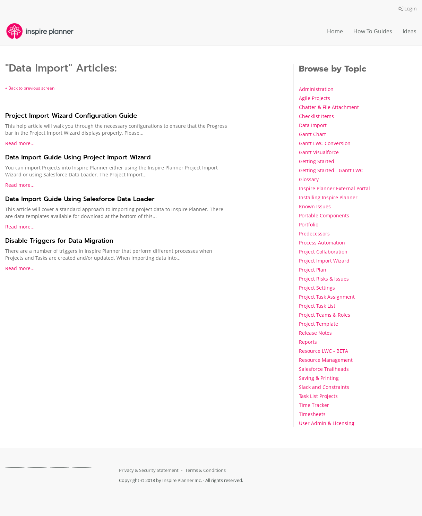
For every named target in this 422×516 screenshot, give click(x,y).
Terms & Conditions (205, 470)
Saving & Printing (319, 378)
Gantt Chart (312, 134)
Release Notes (315, 333)
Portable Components (324, 215)
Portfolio (308, 224)
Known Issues (315, 206)
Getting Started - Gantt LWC (331, 170)
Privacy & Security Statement (149, 470)
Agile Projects (314, 98)
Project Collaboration (323, 251)
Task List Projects (318, 396)
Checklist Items (316, 116)
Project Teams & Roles (324, 314)
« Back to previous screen (29, 88)
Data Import (313, 125)
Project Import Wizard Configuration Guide (71, 115)
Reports (308, 342)
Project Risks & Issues (324, 278)
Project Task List (317, 305)
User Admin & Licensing (326, 423)
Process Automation (322, 242)
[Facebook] (15, 467)
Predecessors (314, 233)
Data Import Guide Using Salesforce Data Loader (80, 199)
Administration (316, 89)
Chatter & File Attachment (329, 107)
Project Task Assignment (327, 296)
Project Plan (312, 269)
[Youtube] (82, 467)
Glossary (309, 179)
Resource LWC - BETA (323, 351)
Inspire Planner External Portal (334, 188)
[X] (37, 467)
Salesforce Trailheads (324, 369)
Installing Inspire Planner (328, 197)
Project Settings (317, 287)
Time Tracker (314, 405)
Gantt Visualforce (319, 152)
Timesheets (312, 414)
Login (407, 8)
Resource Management (326, 360)
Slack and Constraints (324, 387)
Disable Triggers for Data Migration (59, 240)
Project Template (318, 324)
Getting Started (316, 161)
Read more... (20, 143)
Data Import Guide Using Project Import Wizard (78, 157)
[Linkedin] (59, 467)
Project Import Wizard (324, 260)
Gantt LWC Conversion (325, 143)
